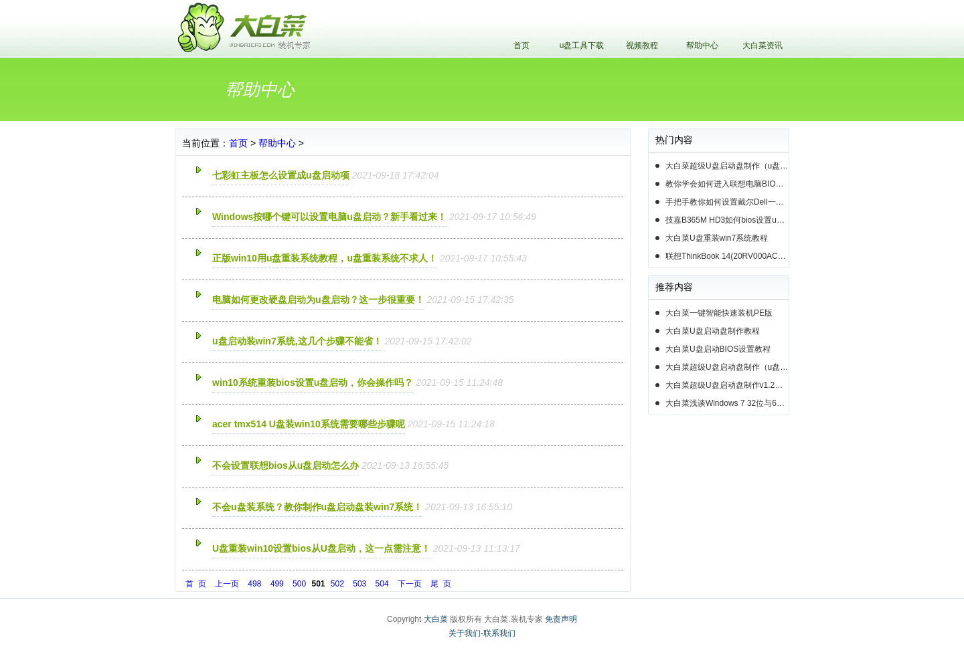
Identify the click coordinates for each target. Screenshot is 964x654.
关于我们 (465, 633)
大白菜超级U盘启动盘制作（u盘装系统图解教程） (727, 166)
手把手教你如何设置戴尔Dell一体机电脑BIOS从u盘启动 (727, 202)
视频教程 (642, 45)
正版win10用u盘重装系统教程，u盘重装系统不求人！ (324, 258)
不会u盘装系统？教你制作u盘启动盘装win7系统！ (317, 507)
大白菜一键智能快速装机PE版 (719, 313)
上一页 (227, 583)
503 (359, 583)
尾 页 (440, 583)
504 (382, 583)
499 (277, 583)
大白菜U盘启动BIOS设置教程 (718, 349)
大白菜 (436, 619)
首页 (521, 45)
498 (254, 583)
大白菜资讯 (762, 45)
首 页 (195, 583)
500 (299, 583)
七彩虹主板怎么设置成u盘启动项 (280, 175)
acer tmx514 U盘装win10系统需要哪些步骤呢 (308, 424)
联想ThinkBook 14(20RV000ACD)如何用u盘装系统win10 (727, 256)
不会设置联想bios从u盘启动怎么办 (285, 465)
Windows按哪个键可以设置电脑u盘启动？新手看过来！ (329, 216)
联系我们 (499, 633)
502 (337, 583)
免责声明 (561, 619)
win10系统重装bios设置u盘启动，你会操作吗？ (312, 382)
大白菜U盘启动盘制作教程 (712, 331)
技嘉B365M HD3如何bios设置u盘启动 (727, 220)
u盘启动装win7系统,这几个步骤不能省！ (297, 341)
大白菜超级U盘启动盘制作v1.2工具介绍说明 (727, 385)
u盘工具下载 (582, 45)
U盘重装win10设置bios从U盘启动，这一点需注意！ (321, 548)
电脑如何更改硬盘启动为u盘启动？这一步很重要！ (318, 299)
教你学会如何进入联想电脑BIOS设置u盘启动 (727, 184)
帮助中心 (702, 45)
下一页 (410, 583)
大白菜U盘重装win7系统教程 (716, 238)
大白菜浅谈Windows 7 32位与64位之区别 (727, 403)
